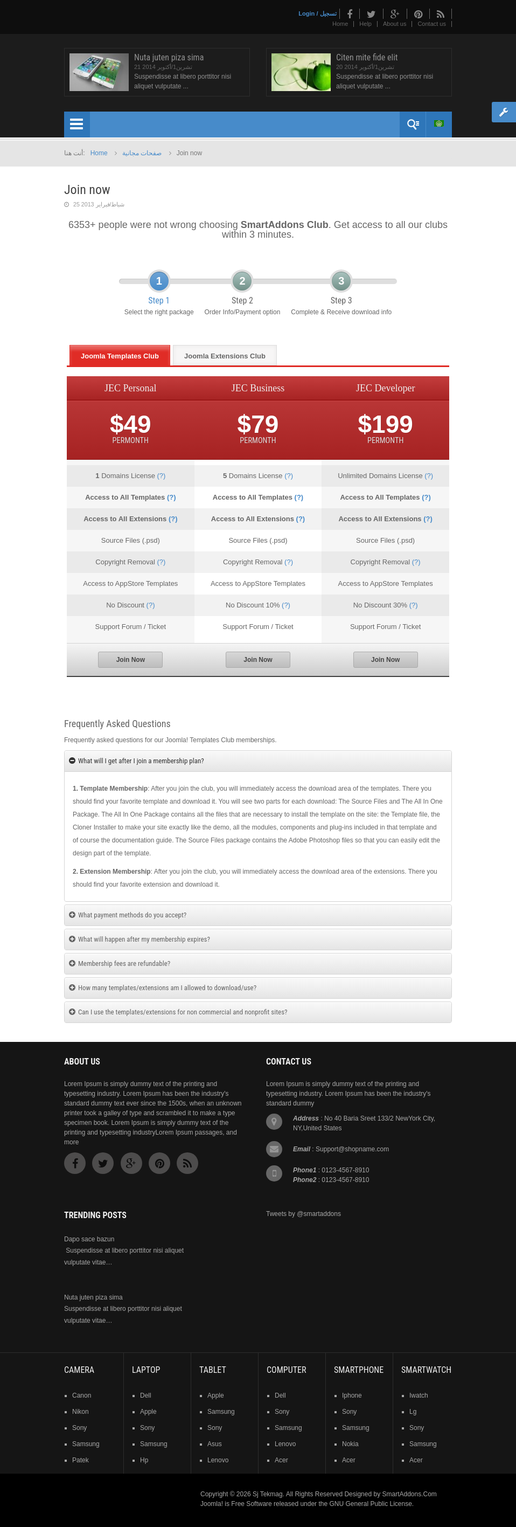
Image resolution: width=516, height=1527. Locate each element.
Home (340, 23)
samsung (86, 1444)
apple (148, 1411)
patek (80, 1460)
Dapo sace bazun (89, 1239)
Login (306, 13)
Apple (215, 1395)
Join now (87, 189)
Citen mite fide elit (367, 57)
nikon (80, 1411)
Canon (81, 1395)
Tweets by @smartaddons (303, 1214)
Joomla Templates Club (120, 356)
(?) (161, 476)
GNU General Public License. (371, 1504)
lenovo (217, 1460)
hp (144, 1460)
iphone (352, 1395)
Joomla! (211, 1504)
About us (394, 23)
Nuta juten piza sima (169, 57)
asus (214, 1444)
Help (365, 23)
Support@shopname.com (352, 1149)
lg (412, 1411)
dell (145, 1395)
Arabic (439, 123)
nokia (350, 1444)
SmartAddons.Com (409, 1494)
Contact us (431, 23)
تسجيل (328, 13)
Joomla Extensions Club (225, 356)
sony (79, 1428)
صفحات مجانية (142, 153)
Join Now (130, 660)
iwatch (418, 1395)
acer (281, 1460)
